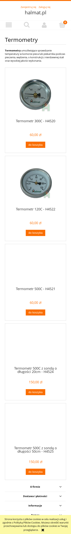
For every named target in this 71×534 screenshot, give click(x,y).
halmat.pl (35, 12)
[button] (9, 25)
